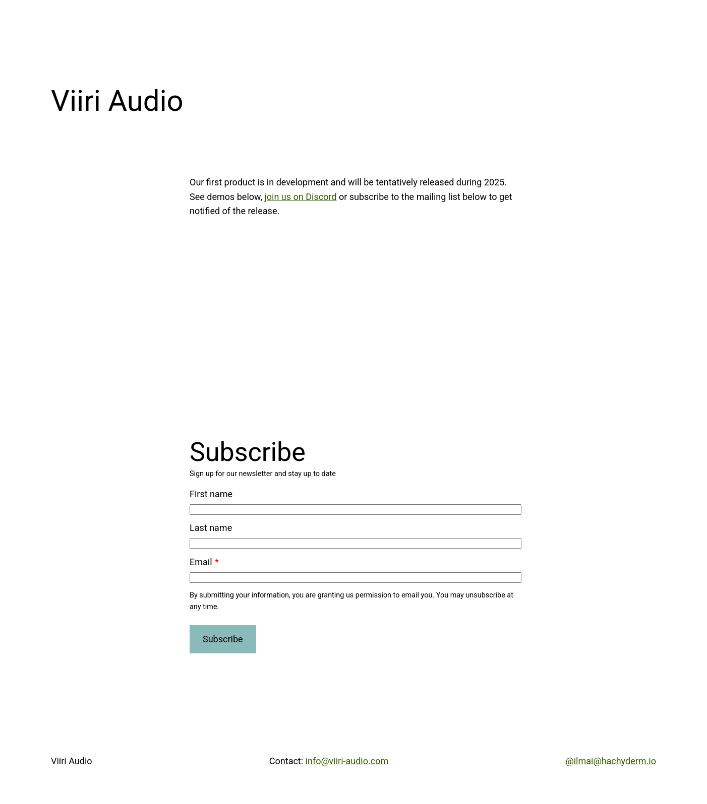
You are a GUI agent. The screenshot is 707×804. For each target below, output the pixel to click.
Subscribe (223, 639)
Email (201, 562)
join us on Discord (300, 196)
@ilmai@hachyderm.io (611, 761)
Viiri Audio (71, 761)
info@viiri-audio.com (347, 761)
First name (211, 494)
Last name (211, 527)
